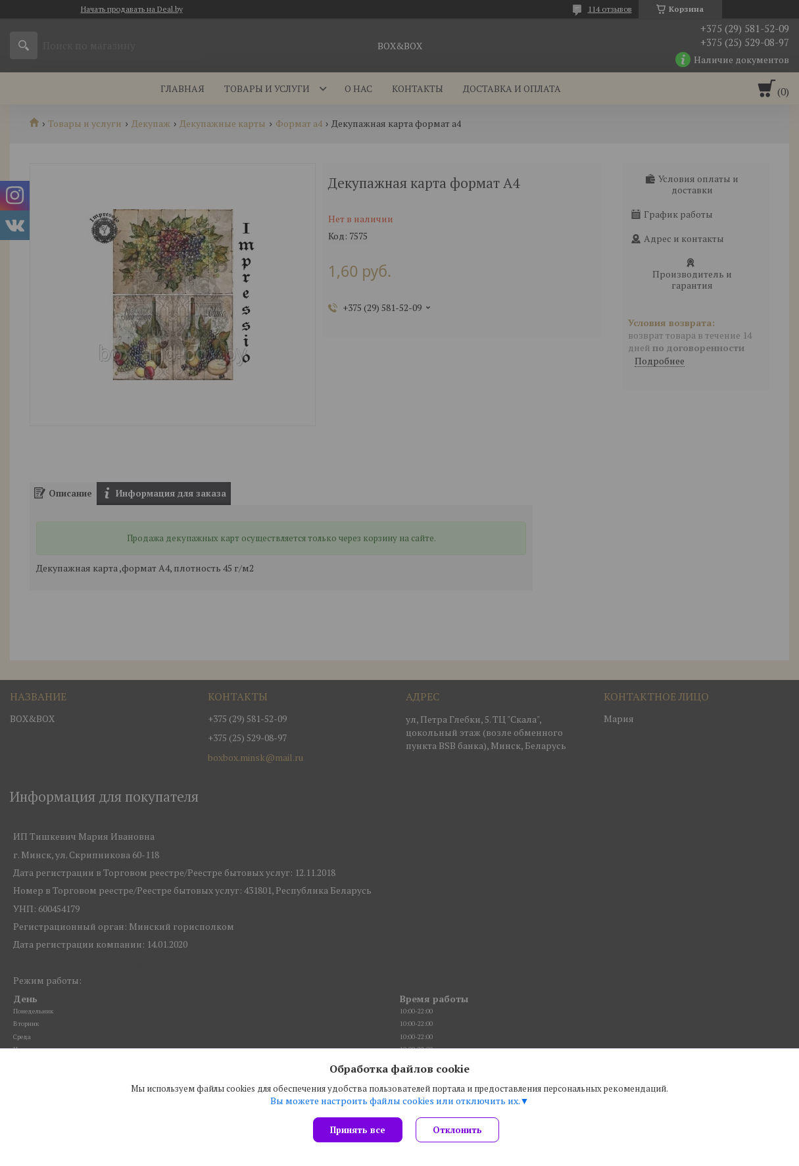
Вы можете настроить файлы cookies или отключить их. (395, 1101)
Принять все (357, 1130)
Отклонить (457, 1130)
